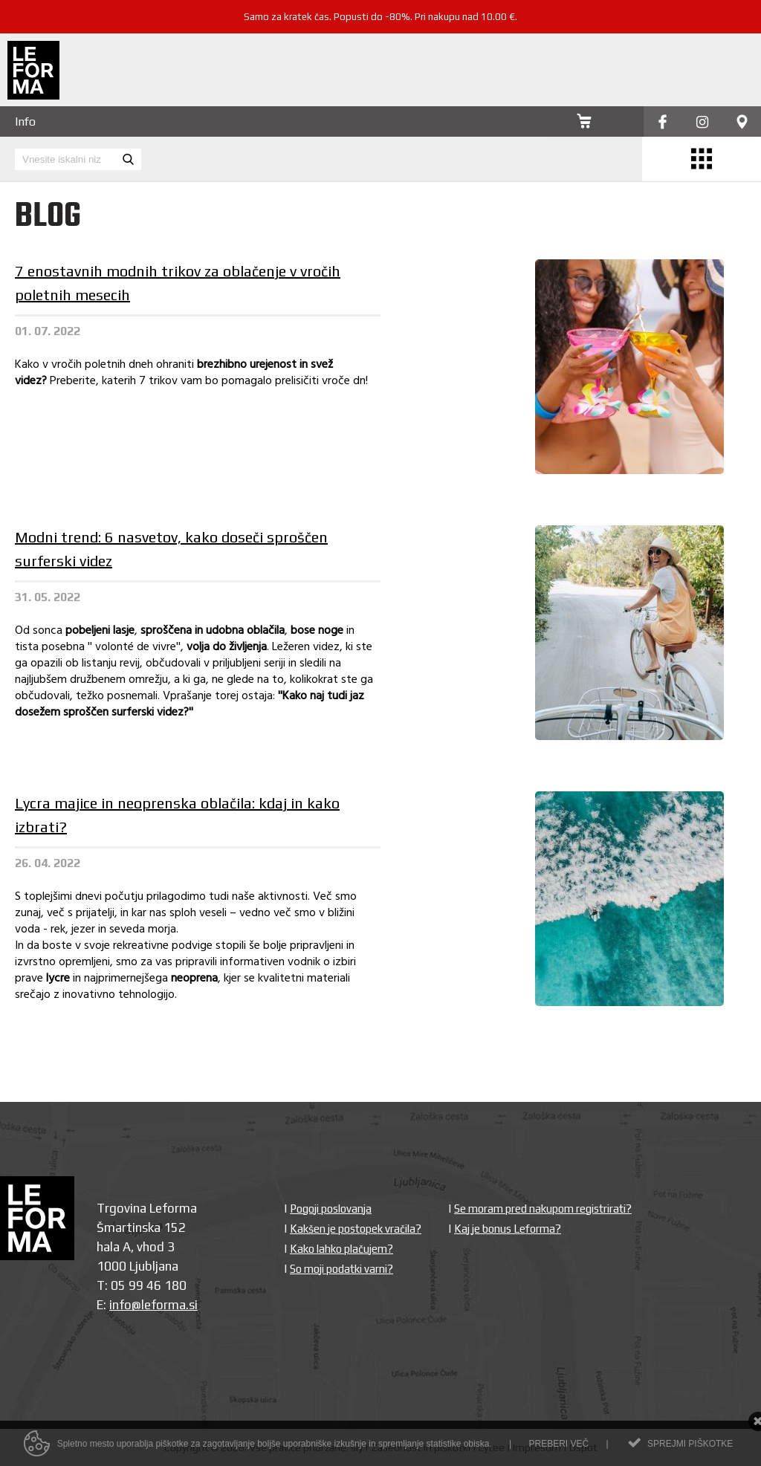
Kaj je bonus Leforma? (507, 1228)
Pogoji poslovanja (331, 1208)
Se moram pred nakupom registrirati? (543, 1208)
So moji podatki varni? (341, 1268)
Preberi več (558, 1445)
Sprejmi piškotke (690, 1445)
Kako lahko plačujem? (341, 1248)
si (193, 1304)
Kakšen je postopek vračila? (355, 1228)
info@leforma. (149, 1304)
